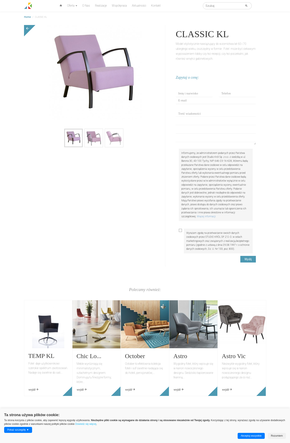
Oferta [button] (72, 5)
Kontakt (156, 5)
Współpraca (119, 5)
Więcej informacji (206, 216)
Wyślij (248, 259)
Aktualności (139, 5)
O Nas (86, 5)
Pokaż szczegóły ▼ (18, 429)
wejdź (34, 389)
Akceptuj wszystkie (251, 435)
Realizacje (101, 5)
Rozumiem (277, 435)
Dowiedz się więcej (85, 424)
